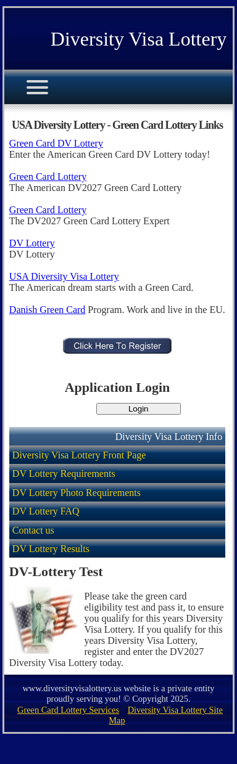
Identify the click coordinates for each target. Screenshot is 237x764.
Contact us (33, 530)
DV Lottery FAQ (46, 511)
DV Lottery (32, 243)
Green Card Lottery (47, 176)
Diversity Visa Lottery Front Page (79, 455)
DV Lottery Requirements (63, 473)
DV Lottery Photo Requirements (76, 492)
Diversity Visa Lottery (139, 39)
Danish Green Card (47, 309)
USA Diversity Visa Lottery (64, 276)
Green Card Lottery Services (68, 710)
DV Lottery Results (50, 548)
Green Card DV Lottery (56, 143)
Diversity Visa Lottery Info (168, 436)
